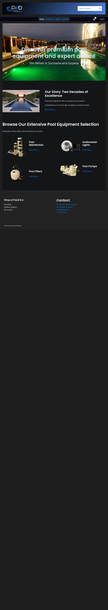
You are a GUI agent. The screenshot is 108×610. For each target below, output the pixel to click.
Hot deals (7, 204)
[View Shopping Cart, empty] (94, 19)
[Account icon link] (102, 19)
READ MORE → (50, 109)
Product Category (10, 207)
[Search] (100, 8)
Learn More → (34, 150)
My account (8, 210)
